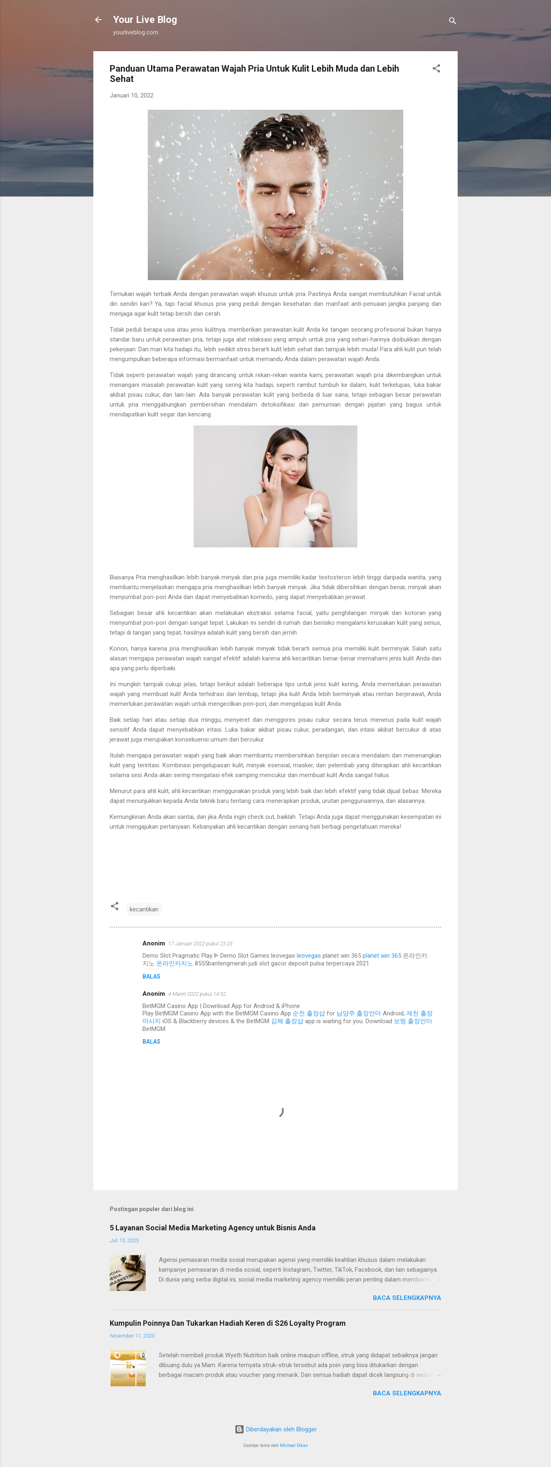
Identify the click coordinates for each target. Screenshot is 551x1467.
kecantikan (144, 909)
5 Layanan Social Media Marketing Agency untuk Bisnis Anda (213, 1227)
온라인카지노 (174, 963)
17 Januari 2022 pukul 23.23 (200, 943)
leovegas (309, 955)
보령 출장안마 (413, 1021)
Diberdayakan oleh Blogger (276, 1429)
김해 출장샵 (287, 1021)
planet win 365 (382, 955)
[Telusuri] (453, 22)
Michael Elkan (294, 1445)
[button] (436, 69)
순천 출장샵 (309, 1013)
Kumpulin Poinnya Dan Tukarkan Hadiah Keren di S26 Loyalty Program (228, 1323)
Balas (151, 976)
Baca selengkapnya (407, 1298)
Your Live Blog (145, 19)
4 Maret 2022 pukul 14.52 (197, 994)
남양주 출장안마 (358, 1013)
